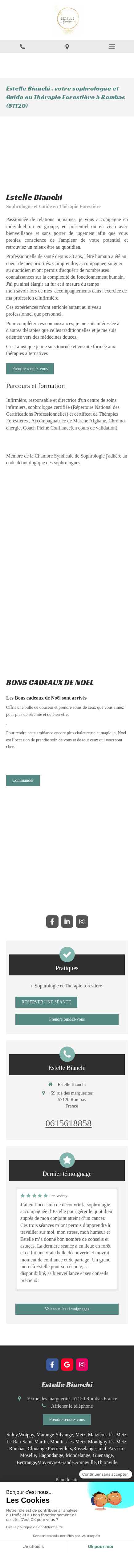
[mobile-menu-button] (111, 46)
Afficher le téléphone (72, 1406)
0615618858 (69, 1123)
